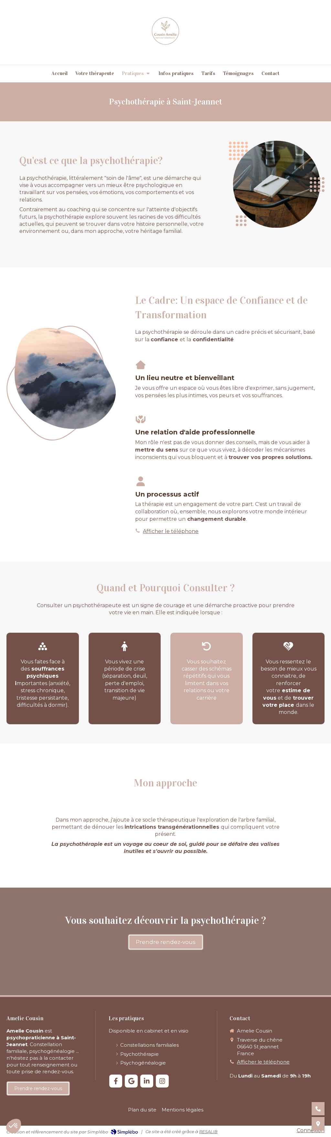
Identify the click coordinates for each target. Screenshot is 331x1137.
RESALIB (208, 1131)
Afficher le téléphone (170, 531)
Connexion (311, 1130)
